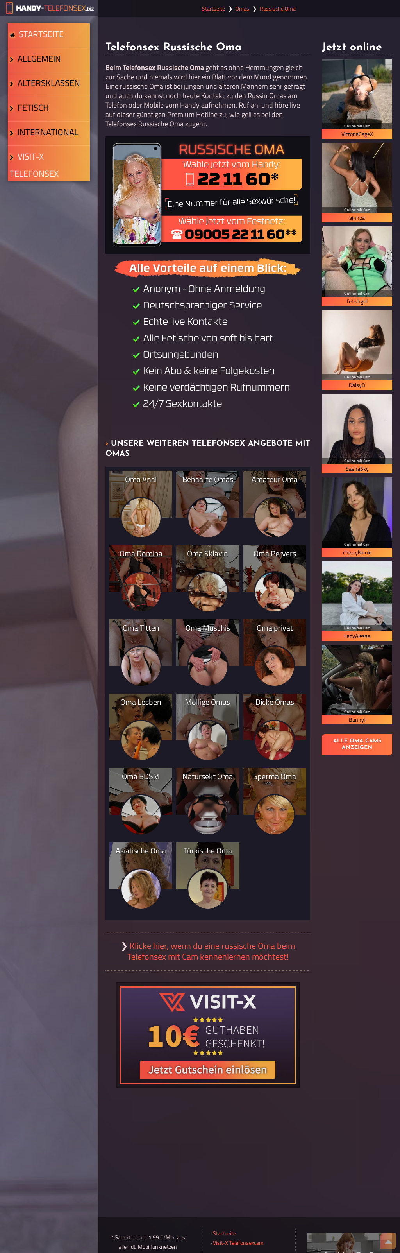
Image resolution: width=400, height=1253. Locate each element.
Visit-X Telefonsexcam (238, 1243)
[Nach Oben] (388, 1241)
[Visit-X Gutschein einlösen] (208, 1035)
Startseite (39, 41)
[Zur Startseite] (49, 8)
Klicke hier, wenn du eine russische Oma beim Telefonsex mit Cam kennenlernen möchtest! (211, 951)
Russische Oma (278, 8)
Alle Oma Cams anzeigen (357, 744)
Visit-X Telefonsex (47, 225)
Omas (242, 8)
